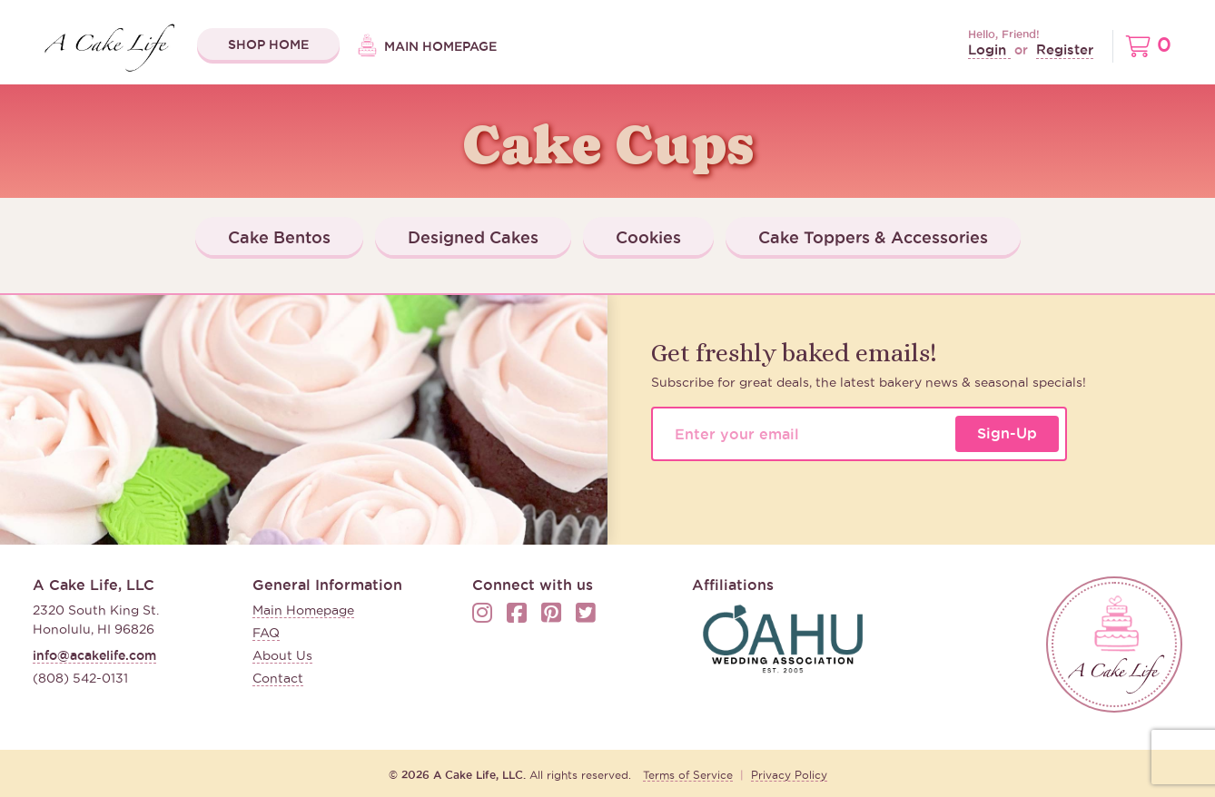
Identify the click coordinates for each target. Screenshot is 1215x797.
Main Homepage (427, 47)
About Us (282, 655)
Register (1064, 49)
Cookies (648, 237)
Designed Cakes (473, 237)
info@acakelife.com (94, 655)
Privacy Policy (789, 775)
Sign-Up (1007, 433)
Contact (277, 678)
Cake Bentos (279, 237)
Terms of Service (688, 775)
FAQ (266, 632)
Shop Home (268, 44)
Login (989, 49)
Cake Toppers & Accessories (873, 237)
